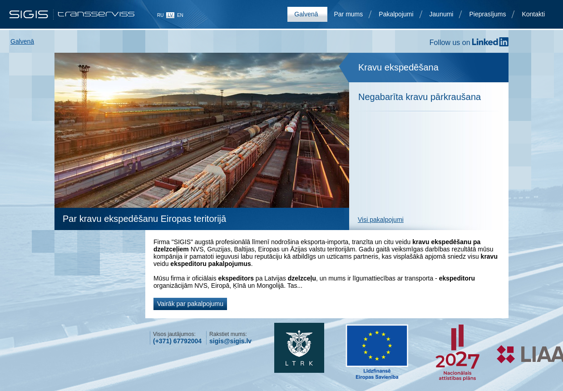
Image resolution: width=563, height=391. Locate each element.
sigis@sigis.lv (230, 341)
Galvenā (306, 14)
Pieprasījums (487, 14)
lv (170, 15)
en (180, 15)
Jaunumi (442, 14)
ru (160, 15)
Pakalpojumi (396, 14)
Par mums (348, 14)
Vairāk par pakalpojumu (190, 303)
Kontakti (533, 14)
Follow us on (469, 42)
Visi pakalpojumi (381, 219)
